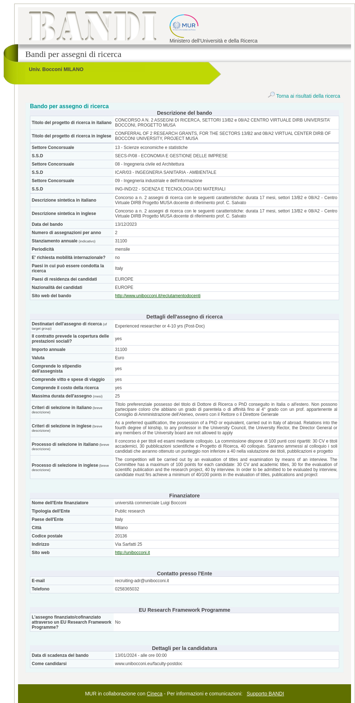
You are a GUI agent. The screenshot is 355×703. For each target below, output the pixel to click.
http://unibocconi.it (132, 552)
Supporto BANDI (265, 694)
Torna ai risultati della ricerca (304, 96)
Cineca (155, 694)
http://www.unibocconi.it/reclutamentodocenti (158, 295)
